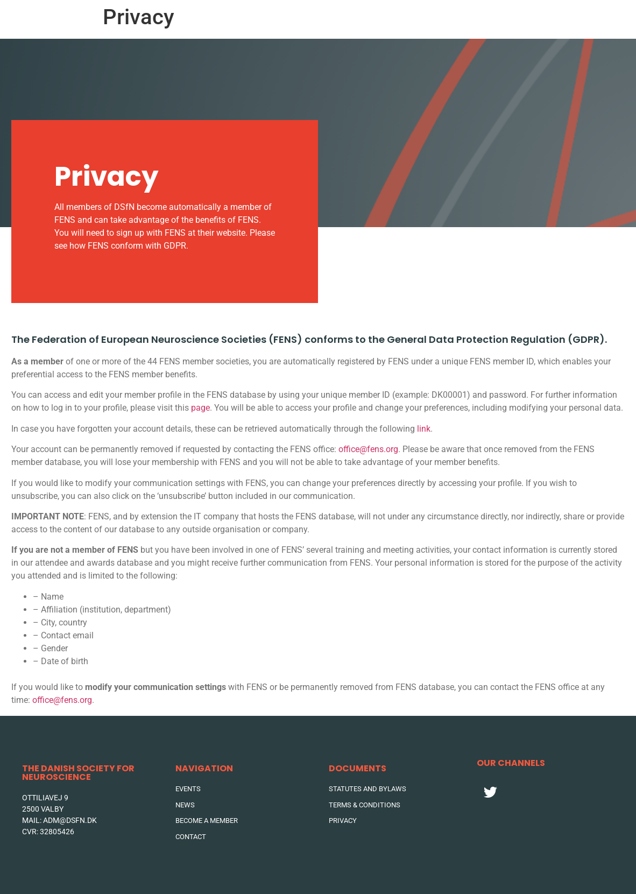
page (200, 408)
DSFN (488, 18)
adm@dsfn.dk (70, 820)
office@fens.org (368, 449)
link (423, 429)
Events (378, 18)
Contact (540, 18)
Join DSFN (597, 18)
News (434, 18)
